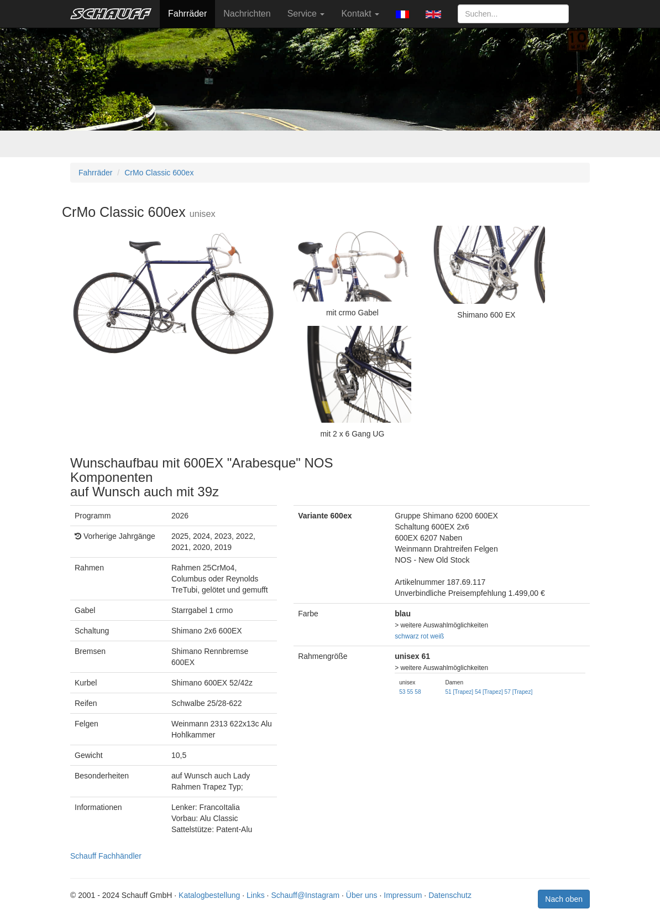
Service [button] (306, 13)
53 (402, 692)
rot (424, 636)
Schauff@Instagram (305, 895)
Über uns (362, 895)
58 (418, 692)
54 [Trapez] (489, 692)
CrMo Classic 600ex (158, 172)
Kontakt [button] (360, 13)
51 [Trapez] (459, 692)
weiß (437, 636)
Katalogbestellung (209, 895)
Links (256, 895)
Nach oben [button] (564, 899)
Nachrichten (246, 13)
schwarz (407, 636)
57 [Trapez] (519, 692)
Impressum (403, 895)
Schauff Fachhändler (106, 855)
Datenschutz (450, 895)
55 (410, 692)
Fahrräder (187, 13)
